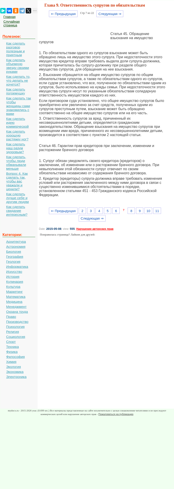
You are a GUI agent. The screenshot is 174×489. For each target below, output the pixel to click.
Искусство (14, 272)
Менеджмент (16, 307)
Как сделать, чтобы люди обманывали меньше (16, 162)
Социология (15, 337)
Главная (9, 17)
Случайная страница (11, 23)
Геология (13, 262)
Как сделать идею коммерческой (17, 122)
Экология (13, 367)
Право (11, 317)
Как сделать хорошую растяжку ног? (17, 135)
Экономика (14, 372)
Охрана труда (17, 312)
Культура (13, 287)
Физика (12, 352)
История (12, 277)
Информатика (17, 267)
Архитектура (16, 241)
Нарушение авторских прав (94, 229)
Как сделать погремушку (15, 91)
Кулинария (14, 282)
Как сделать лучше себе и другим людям (17, 198)
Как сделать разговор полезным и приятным (15, 49)
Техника (12, 347)
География (14, 256)
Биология (13, 251)
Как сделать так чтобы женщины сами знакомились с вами (18, 106)
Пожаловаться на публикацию (115, 414)
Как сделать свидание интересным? (17, 210)
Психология (15, 327)
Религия (12, 332)
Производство (17, 322)
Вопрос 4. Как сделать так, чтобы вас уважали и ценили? (17, 181)
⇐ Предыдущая (63, 14)
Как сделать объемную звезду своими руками (17, 65)
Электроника (16, 377)
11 (157, 211)
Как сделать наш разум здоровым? (15, 148)
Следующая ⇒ (109, 14)
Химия (11, 362)
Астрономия (15, 246)
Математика (15, 297)
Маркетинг (14, 292)
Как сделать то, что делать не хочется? (18, 80)
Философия (15, 357)
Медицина (14, 302)
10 (148, 211)
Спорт (11, 342)
